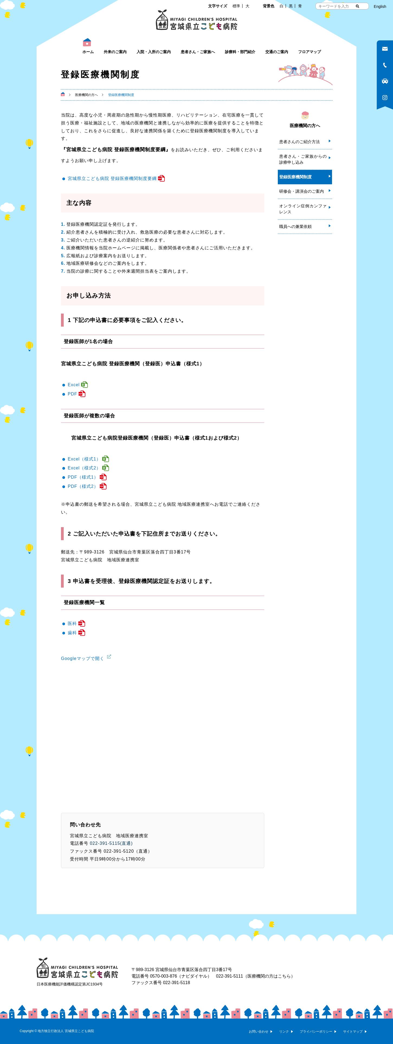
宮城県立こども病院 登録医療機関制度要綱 (112, 178)
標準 (236, 6)
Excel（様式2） (84, 468)
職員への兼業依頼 (295, 226)
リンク (284, 1031)
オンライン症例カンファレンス (303, 209)
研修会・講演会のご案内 (301, 191)
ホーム (88, 52)
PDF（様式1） (83, 477)
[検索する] (357, 6)
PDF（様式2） (83, 486)
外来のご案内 (115, 52)
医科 (72, 623)
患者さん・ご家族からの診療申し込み (303, 159)
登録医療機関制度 (295, 177)
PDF (72, 394)
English (380, 6)
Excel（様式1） (84, 459)
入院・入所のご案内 (154, 52)
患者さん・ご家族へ (198, 52)
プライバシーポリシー (316, 1031)
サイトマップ (353, 1031)
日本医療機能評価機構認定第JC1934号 (70, 984)
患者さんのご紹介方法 (299, 141)
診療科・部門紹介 (240, 52)
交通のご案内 (276, 52)
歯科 (72, 632)
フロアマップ (309, 52)
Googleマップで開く (82, 658)
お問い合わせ (258, 1031)
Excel (74, 384)
